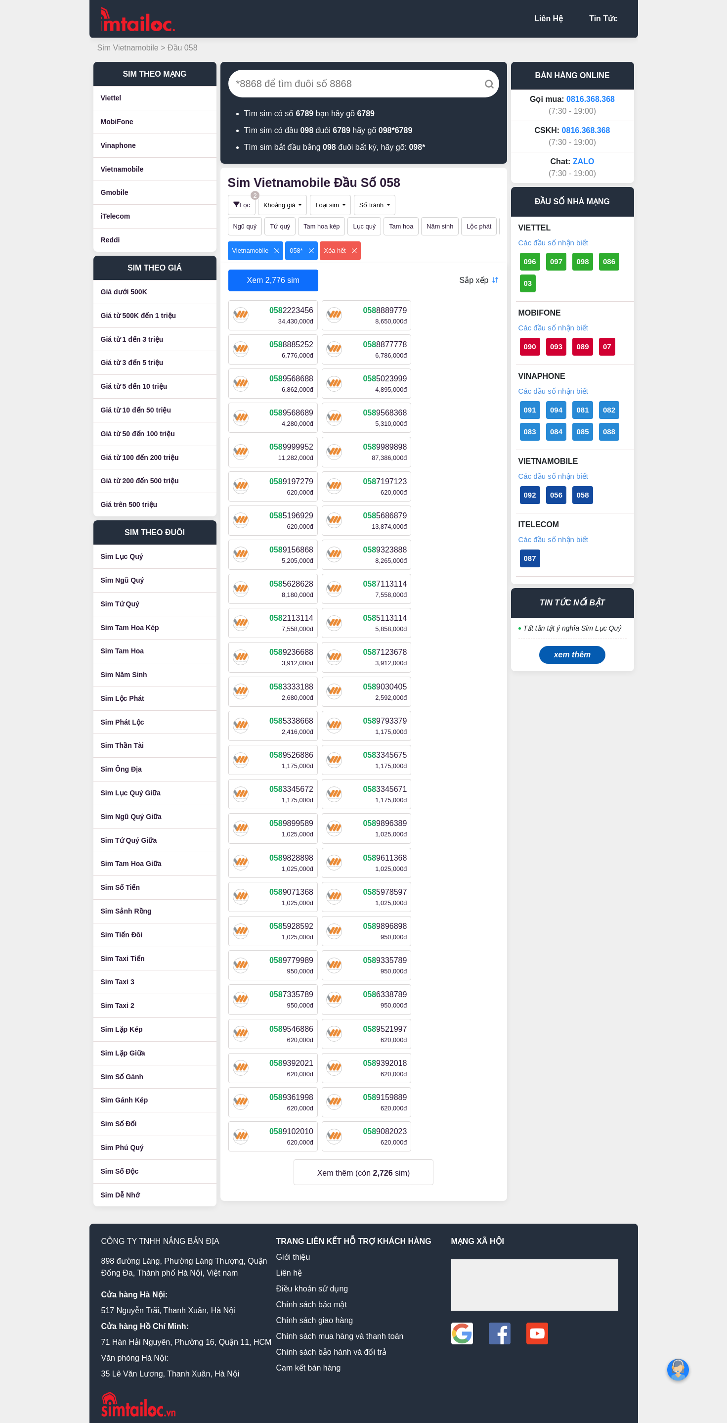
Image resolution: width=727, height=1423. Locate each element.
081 (582, 410)
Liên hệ (289, 1267)
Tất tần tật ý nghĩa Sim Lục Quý (572, 628)
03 (528, 283)
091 (530, 410)
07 (607, 346)
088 (609, 431)
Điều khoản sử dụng (312, 1283)
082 (609, 410)
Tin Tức (603, 18)
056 (556, 495)
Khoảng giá (280, 205)
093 (556, 346)
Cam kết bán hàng (308, 1362)
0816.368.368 (590, 99)
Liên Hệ (548, 18)
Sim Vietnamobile (129, 48)
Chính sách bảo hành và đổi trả (331, 1346)
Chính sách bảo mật (311, 1299)
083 (530, 431)
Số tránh (372, 205)
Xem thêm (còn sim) (363, 899)
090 (530, 346)
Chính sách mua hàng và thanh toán (340, 1331)
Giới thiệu (293, 1251)
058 (582, 495)
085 (582, 431)
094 (556, 410)
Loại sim (328, 205)
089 (582, 346)
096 (530, 261)
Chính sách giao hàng (314, 1315)
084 (556, 431)
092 (530, 495)
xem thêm (572, 654)
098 (582, 261)
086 (609, 261)
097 (556, 261)
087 (530, 558)
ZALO (584, 161)
